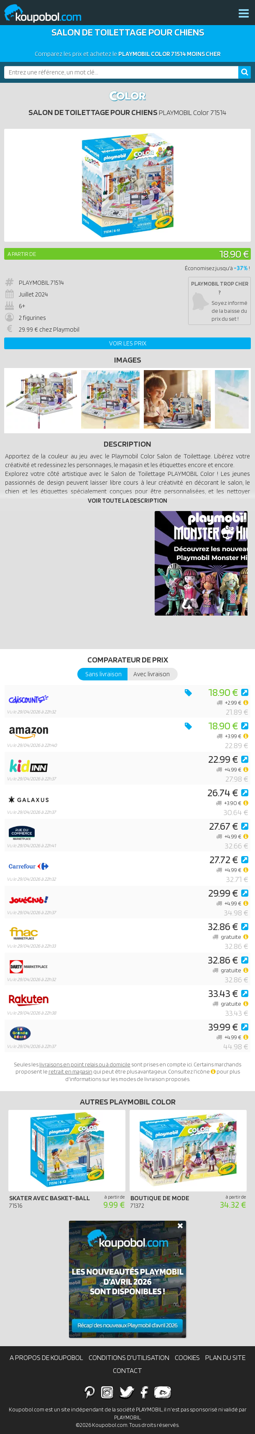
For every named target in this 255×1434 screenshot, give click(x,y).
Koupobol (48, 13)
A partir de (22, 254)
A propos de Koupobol (46, 1357)
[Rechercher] (244, 72)
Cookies (187, 1357)
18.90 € (234, 253)
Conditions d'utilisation (129, 1357)
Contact (127, 1370)
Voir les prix (127, 343)
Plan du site (225, 1357)
